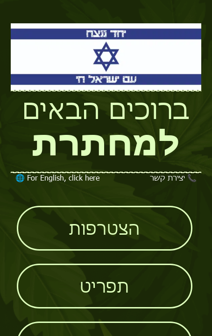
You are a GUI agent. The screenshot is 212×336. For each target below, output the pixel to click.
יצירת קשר (173, 177)
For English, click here (57, 177)
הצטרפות (104, 228)
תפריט (104, 286)
